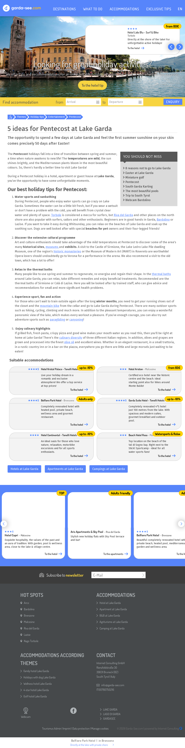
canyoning (76, 319)
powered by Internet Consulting (163, 728)
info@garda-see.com (112, 685)
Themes (21, 116)
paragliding (57, 319)
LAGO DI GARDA (112, 714)
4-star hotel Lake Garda (36, 690)
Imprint (67, 728)
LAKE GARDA (110, 709)
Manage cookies (100, 728)
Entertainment (56, 116)
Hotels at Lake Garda (24, 469)
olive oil (69, 342)
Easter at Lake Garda (139, 173)
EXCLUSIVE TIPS (158, 9)
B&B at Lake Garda (110, 615)
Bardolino (163, 219)
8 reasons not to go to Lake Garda (148, 168)
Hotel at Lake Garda (110, 603)
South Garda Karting (139, 186)
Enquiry (173, 101)
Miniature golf (134, 177)
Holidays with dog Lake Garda (39, 677)
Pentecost (75, 116)
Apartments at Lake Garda (65, 469)
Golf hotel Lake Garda (35, 696)
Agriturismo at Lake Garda (114, 622)
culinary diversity (70, 337)
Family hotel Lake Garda (36, 671)
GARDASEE (109, 718)
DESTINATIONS (64, 9)
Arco (26, 603)
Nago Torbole (31, 641)
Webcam (26, 713)
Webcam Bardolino (137, 200)
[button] (171, 47)
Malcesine (29, 622)
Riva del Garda (123, 215)
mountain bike (49, 306)
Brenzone (29, 615)
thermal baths (161, 274)
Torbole (56, 215)
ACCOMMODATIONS (124, 9)
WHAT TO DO (92, 9)
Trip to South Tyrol (137, 195)
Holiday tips (37, 116)
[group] (132, 41)
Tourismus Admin (51, 728)
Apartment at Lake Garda (113, 609)
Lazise (27, 634)
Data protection (81, 728)
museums (52, 247)
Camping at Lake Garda (112, 628)
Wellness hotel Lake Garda (37, 683)
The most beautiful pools (141, 191)
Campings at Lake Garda (108, 469)
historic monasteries (67, 251)
